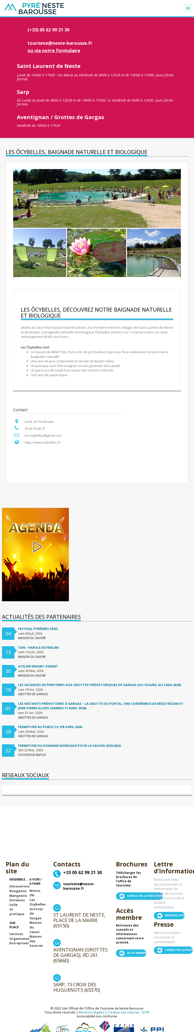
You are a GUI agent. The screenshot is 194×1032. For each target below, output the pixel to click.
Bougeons (18, 891)
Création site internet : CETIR (128, 1012)
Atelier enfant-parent (38, 666)
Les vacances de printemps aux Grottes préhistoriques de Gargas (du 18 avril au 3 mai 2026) (99, 685)
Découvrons (19, 886)
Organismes (19, 938)
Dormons (17, 900)
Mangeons (18, 895)
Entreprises (19, 943)
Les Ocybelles (37, 902)
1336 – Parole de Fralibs (38, 647)
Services (16, 934)
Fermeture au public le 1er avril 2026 (50, 727)
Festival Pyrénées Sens (38, 628)
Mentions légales (91, 1012)
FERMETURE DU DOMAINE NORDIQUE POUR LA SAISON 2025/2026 (69, 745)
